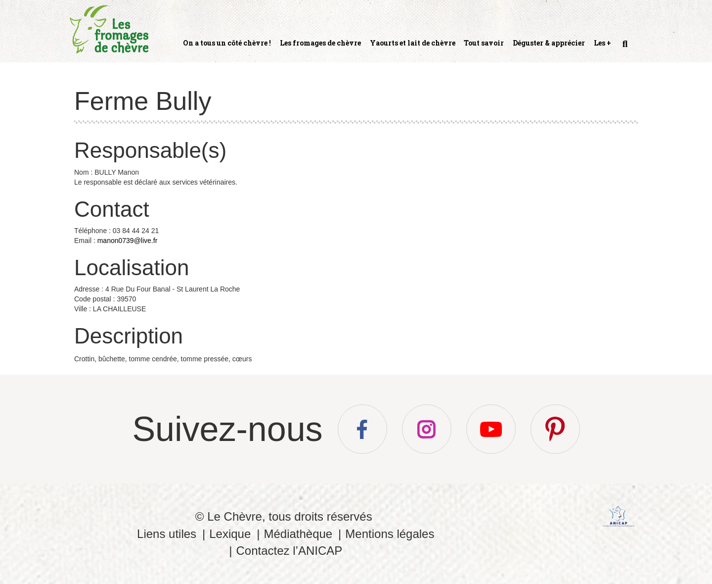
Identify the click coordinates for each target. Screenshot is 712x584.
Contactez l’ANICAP (289, 550)
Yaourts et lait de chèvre (412, 43)
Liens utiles (166, 533)
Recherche (624, 48)
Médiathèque (298, 533)
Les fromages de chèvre (320, 43)
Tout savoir (484, 43)
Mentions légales (389, 533)
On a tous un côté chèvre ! (227, 43)
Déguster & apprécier (549, 43)
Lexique (230, 533)
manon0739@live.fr (127, 240)
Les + (602, 43)
